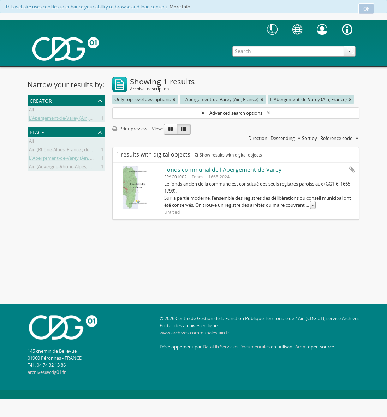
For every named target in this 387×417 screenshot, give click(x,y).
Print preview (129, 128)
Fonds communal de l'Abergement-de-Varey (222, 170)
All (31, 110)
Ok (366, 9)
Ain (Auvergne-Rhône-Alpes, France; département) (81, 167)
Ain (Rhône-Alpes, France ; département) (71, 150)
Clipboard (350, 50)
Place (37, 131)
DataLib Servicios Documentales (236, 346)
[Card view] (170, 129)
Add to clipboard (352, 169)
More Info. (180, 7)
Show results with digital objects (228, 155)
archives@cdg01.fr (47, 372)
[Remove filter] (174, 99)
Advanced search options (235, 113)
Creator (41, 100)
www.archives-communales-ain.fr (194, 332)
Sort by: (310, 138)
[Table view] (184, 129)
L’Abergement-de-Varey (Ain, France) (67, 119)
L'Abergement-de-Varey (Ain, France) (67, 159)
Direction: (258, 138)
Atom (301, 346)
